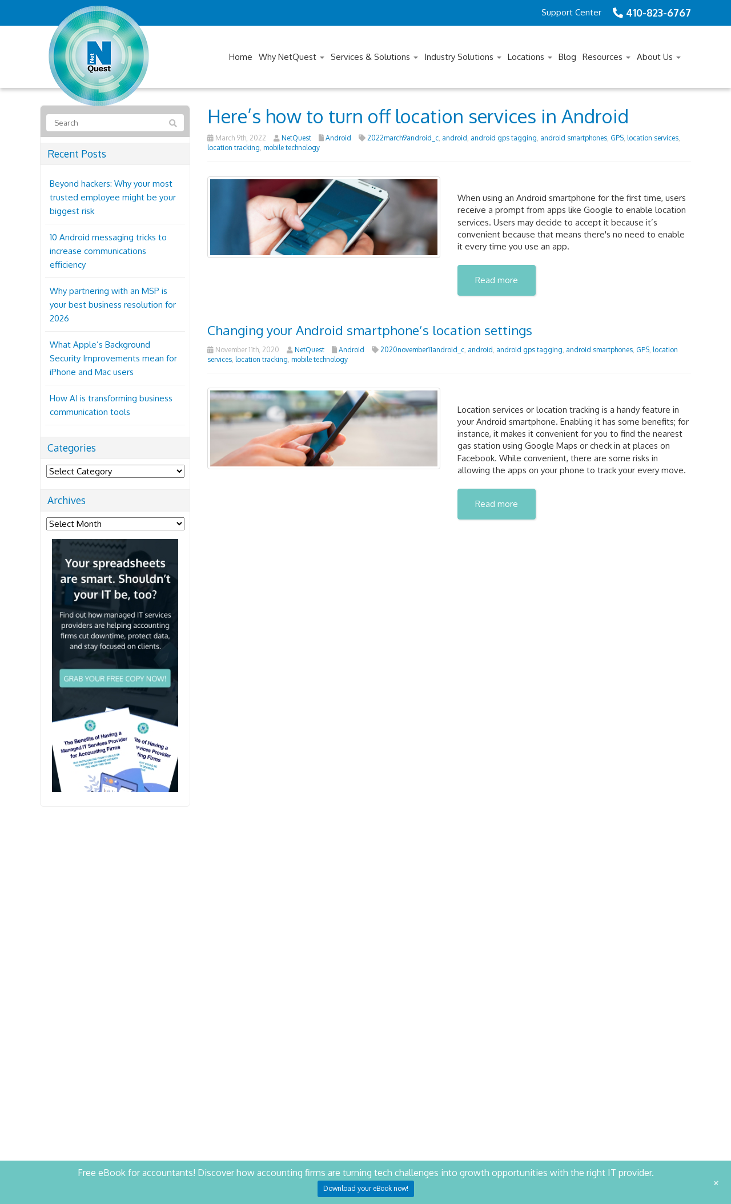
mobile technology (291, 147)
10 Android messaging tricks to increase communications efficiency (108, 251)
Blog (567, 56)
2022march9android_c (403, 138)
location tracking (233, 147)
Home (240, 56)
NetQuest (296, 138)
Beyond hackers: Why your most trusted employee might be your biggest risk (113, 197)
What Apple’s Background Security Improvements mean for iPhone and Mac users (113, 358)
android (454, 138)
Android (338, 138)
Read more (496, 280)
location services (652, 138)
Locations (530, 56)
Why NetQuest (291, 56)
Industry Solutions (462, 56)
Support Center (571, 12)
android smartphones (573, 138)
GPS (617, 138)
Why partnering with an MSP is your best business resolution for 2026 (113, 304)
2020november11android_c (422, 349)
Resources (606, 56)
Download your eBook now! (365, 1188)
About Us (659, 56)
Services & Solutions (374, 56)
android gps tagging (504, 138)
